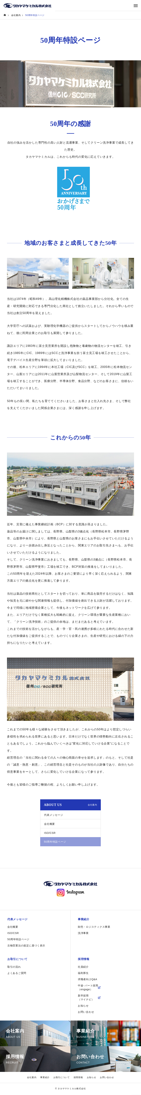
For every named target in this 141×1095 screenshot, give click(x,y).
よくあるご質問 (16, 973)
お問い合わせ (86, 1012)
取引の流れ (14, 967)
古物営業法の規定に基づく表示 (26, 946)
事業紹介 (84, 919)
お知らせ (83, 1006)
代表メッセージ (53, 814)
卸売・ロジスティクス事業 (94, 927)
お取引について (18, 959)
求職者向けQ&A (87, 980)
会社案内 (31, 1078)
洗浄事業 (83, 933)
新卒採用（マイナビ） (86, 998)
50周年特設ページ (18, 939)
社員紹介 (83, 967)
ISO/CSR (50, 832)
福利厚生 (83, 973)
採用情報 (84, 959)
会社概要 (49, 823)
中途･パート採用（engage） (88, 988)
